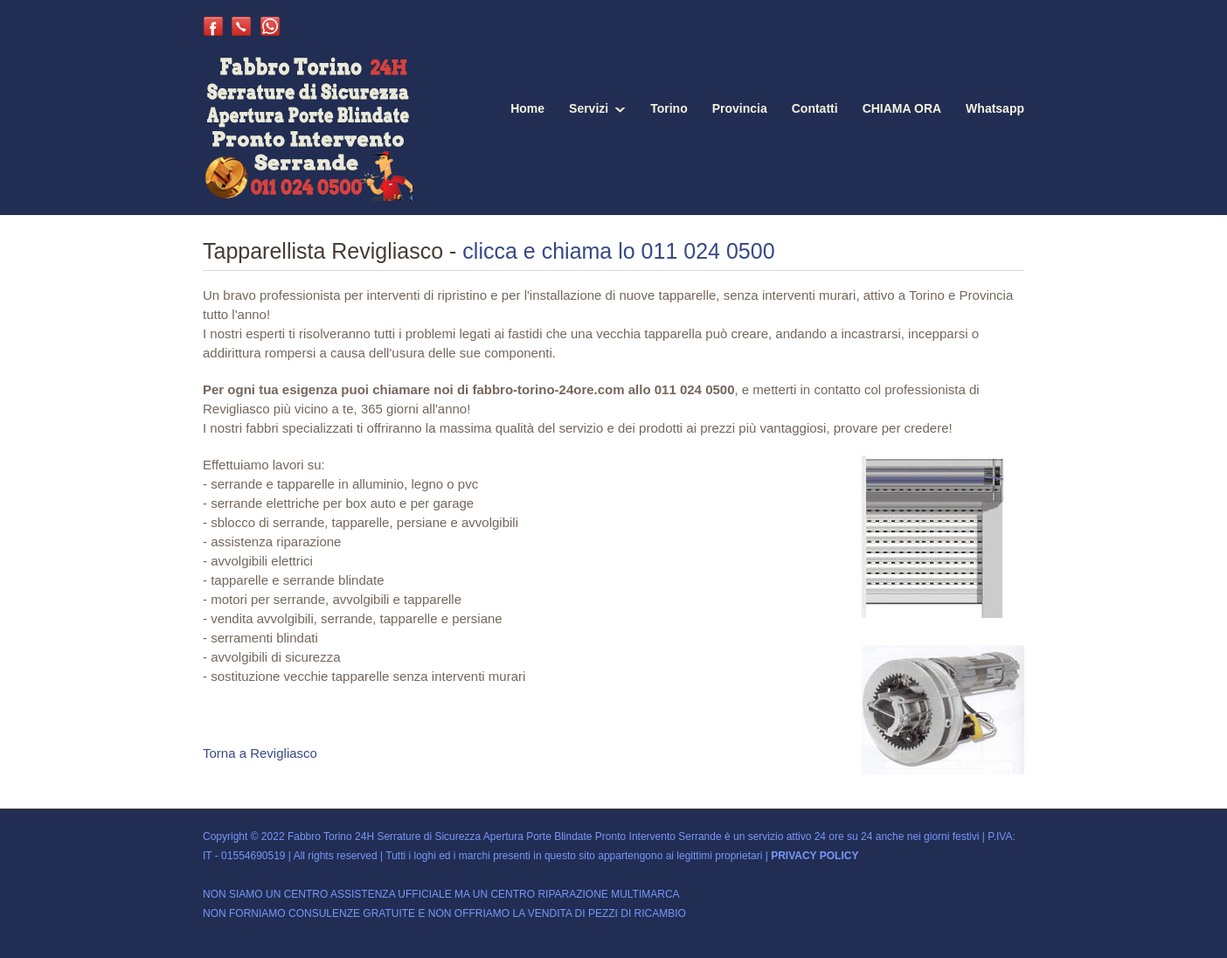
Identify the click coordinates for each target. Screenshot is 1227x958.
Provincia (739, 108)
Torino (669, 108)
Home (527, 108)
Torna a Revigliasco (260, 753)
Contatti (815, 108)
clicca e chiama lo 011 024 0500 (618, 251)
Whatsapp (995, 108)
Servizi (588, 108)
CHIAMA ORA (902, 108)
